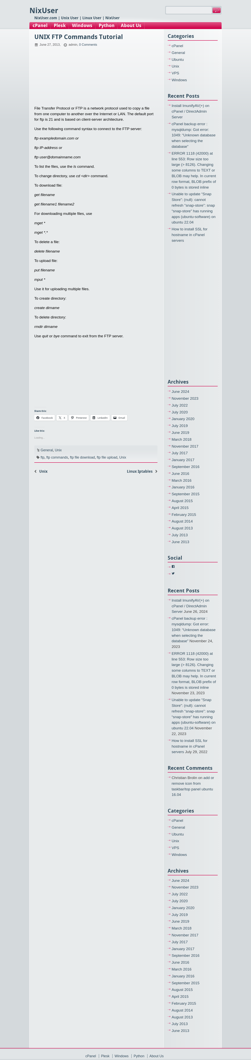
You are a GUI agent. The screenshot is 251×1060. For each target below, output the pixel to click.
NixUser (43, 10)
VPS (175, 73)
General (47, 450)
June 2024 (180, 392)
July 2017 (180, 453)
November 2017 (185, 446)
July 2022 (180, 405)
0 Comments (88, 44)
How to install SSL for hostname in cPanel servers (189, 235)
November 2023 (185, 398)
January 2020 (183, 419)
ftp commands (57, 457)
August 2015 (182, 501)
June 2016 (180, 474)
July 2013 (180, 535)
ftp (43, 457)
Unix (58, 450)
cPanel (40, 25)
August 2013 (182, 528)
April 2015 (180, 508)
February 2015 (184, 515)
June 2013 (180, 542)
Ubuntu (178, 59)
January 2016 (183, 487)
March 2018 (181, 439)
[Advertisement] (95, 74)
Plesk (60, 25)
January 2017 (183, 460)
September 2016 (185, 467)
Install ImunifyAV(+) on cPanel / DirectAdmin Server (190, 111)
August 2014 (182, 521)
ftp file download (82, 457)
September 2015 (185, 494)
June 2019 (180, 433)
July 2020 (180, 412)
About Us (131, 25)
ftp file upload (107, 457)
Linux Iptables (140, 471)
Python (107, 25)
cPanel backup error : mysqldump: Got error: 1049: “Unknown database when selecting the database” (194, 135)
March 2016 (181, 480)
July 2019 (180, 426)
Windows (82, 25)
